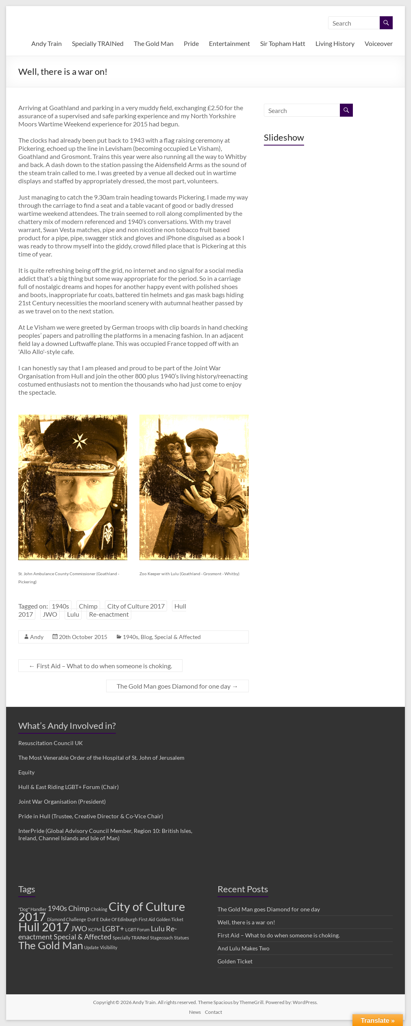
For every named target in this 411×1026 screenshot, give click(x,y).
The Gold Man (154, 43)
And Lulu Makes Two (243, 948)
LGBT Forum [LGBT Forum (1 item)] (137, 929)
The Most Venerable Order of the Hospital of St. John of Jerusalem (101, 757)
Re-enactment (109, 614)
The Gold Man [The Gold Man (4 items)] (50, 945)
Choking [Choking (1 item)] (99, 909)
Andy (36, 636)
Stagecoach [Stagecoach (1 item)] (161, 937)
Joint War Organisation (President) (62, 801)
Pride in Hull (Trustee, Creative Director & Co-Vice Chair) (90, 816)
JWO (50, 614)
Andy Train (46, 43)
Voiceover (379, 43)
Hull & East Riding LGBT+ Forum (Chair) (68, 786)
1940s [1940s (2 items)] (57, 908)
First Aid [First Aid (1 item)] (147, 919)
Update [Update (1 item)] (91, 947)
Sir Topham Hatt (282, 43)
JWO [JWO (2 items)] (79, 928)
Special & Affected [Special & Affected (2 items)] (82, 937)
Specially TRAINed (98, 43)
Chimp (88, 606)
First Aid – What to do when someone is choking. (100, 666)
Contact (213, 1012)
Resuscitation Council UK (50, 742)
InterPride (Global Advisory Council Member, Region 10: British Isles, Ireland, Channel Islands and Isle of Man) (105, 834)
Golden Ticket (234, 961)
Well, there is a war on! (246, 922)
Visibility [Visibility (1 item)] (108, 947)
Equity (26, 772)
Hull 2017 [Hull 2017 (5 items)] (44, 926)
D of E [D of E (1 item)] (93, 919)
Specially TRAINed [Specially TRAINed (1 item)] (131, 937)
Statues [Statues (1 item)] (181, 937)
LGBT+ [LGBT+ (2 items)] (113, 928)
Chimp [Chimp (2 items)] (78, 908)
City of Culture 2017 (136, 606)
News (195, 1012)
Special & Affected (177, 636)
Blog (146, 636)
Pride (191, 43)
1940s (60, 606)
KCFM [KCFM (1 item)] (94, 929)
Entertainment (229, 43)
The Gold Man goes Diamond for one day (177, 686)
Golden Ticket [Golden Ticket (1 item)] (169, 919)
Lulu (73, 614)
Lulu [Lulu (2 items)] (158, 928)
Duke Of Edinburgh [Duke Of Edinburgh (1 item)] (118, 919)
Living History (334, 43)
